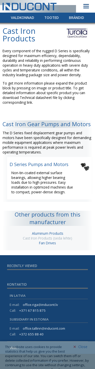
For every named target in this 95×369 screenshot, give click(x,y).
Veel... (14, 348)
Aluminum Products (47, 233)
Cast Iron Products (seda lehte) (47, 238)
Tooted (51, 17)
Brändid (76, 17)
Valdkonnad (22, 17)
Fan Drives (47, 243)
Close (80, 357)
